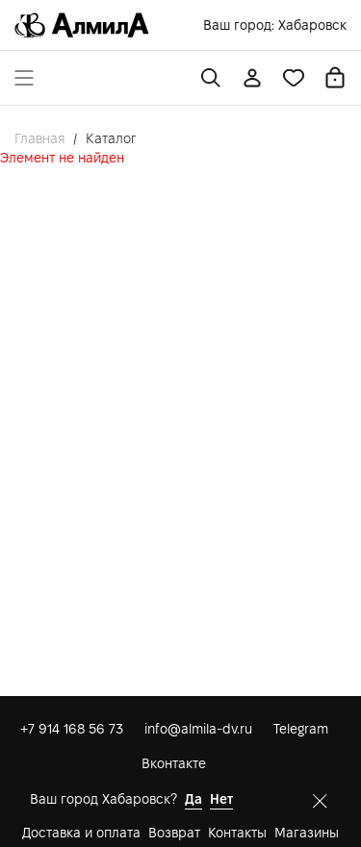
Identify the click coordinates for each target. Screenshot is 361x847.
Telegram (300, 728)
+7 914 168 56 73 (71, 728)
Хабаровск (312, 25)
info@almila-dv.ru (198, 728)
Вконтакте (174, 763)
